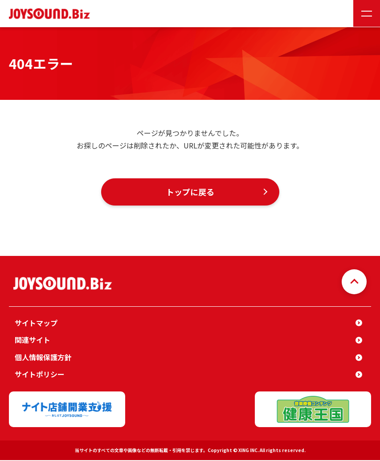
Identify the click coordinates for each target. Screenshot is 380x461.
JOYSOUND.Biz (51, 13)
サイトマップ (36, 323)
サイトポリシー (40, 375)
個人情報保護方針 (43, 358)
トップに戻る (190, 192)
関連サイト (32, 340)
